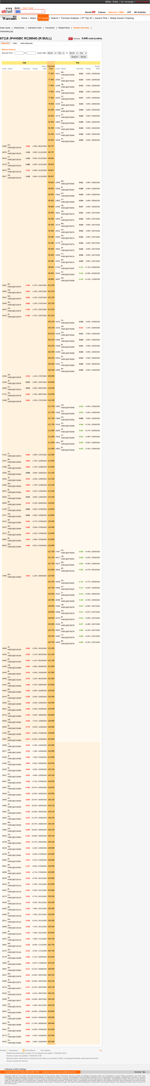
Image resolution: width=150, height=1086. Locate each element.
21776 (57, 243)
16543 (57, 98)
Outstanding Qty (6, 31)
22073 (4, 461)
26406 (57, 588)
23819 (4, 818)
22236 (57, 334)
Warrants (6, 43)
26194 (4, 884)
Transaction (50, 28)
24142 (57, 424)
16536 (57, 92)
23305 (57, 370)
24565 (4, 678)
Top (100, 1050)
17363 (57, 128)
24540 (4, 691)
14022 (4, 479)
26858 (4, 872)
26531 (4, 781)
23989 (57, 418)
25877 (4, 176)
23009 (4, 388)
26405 (57, 582)
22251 (57, 364)
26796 (4, 854)
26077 (4, 751)
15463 (57, 80)
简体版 (115, 2)
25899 (4, 745)
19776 (57, 225)
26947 (57, 279)
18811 (57, 213)
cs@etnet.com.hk (69, 1072)
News (33, 18)
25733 (57, 618)
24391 (4, 654)
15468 (57, 86)
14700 (4, 509)
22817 (4, 775)
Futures (102, 12)
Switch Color (142, 2)
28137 (57, 564)
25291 (4, 1005)
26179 (4, 951)
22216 (57, 322)
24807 (4, 969)
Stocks (90, 12)
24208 (4, 666)
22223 (57, 328)
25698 (57, 612)
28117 (57, 557)
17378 (57, 134)
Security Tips (139, 1072)
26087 (4, 945)
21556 (4, 382)
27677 (4, 515)
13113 (4, 533)
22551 (4, 787)
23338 (57, 346)
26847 (4, 866)
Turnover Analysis (70, 18)
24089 (4, 648)
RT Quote (43, 18)
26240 (4, 902)
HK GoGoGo (140, 12)
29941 (4, 497)
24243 (4, 685)
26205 (4, 890)
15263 (57, 104)
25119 (4, 987)
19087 (4, 285)
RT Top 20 (87, 18)
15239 (57, 140)
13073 (4, 527)
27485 (4, 576)
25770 (4, 1035)
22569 (4, 485)
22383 (57, 352)
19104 (4, 315)
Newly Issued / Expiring (122, 18)
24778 (4, 957)
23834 (4, 793)
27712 (4, 394)
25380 (4, 999)
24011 (57, 442)
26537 (4, 1017)
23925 (57, 412)
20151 (57, 231)
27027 (57, 552)
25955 (4, 933)
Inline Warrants (26, 43)
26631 (4, 1023)
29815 (4, 545)
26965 (4, 503)
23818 (57, 194)
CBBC (15, 43)
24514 (4, 709)
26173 (4, 896)
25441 (4, 1029)
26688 (4, 927)
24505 (4, 703)
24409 (4, 660)
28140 (57, 273)
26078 (4, 878)
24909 (4, 963)
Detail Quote (19, 28)
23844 (4, 727)
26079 (4, 939)
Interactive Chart (34, 28)
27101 (4, 455)
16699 (57, 110)
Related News (64, 28)
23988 (4, 830)
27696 (4, 467)
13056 (4, 473)
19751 (57, 261)
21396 (4, 376)
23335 (57, 207)
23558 (57, 188)
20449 (57, 255)
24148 (4, 842)
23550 (57, 182)
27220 (4, 733)
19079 (4, 309)
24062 (57, 449)
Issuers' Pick (101, 18)
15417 (57, 74)
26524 (4, 848)
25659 (57, 630)
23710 (4, 715)
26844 (57, 570)
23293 (57, 340)
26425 (4, 1042)
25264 (57, 624)
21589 (4, 400)
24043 (4, 836)
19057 (4, 297)
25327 (57, 594)
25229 (4, 993)
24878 (4, 152)
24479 (4, 697)
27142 (57, 267)
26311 (4, 920)
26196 (4, 757)
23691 (4, 812)
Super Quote (27, 8)
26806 (4, 860)
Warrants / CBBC (116, 12)
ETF (129, 12)
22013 (57, 358)
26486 (57, 600)
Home (24, 18)
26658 (57, 642)
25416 (4, 158)
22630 (4, 769)
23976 (57, 437)
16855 (57, 122)
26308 (4, 914)
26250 (4, 908)
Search (54, 18)
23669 (4, 805)
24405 (4, 672)
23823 (4, 739)
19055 (4, 291)
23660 (4, 800)
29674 (4, 491)
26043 (4, 1011)
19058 (4, 303)
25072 (4, 975)
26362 (57, 636)
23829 (57, 430)
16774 (57, 116)
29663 (4, 539)
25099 (4, 981)
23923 (57, 406)
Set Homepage (127, 2)
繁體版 (108, 2)
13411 (4, 521)
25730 (4, 164)
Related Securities (81, 28)
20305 (57, 237)
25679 (4, 170)
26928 (4, 721)
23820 (57, 201)
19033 (57, 219)
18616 (57, 249)
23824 (4, 824)
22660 (4, 146)
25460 (57, 606)
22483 (4, 763)
